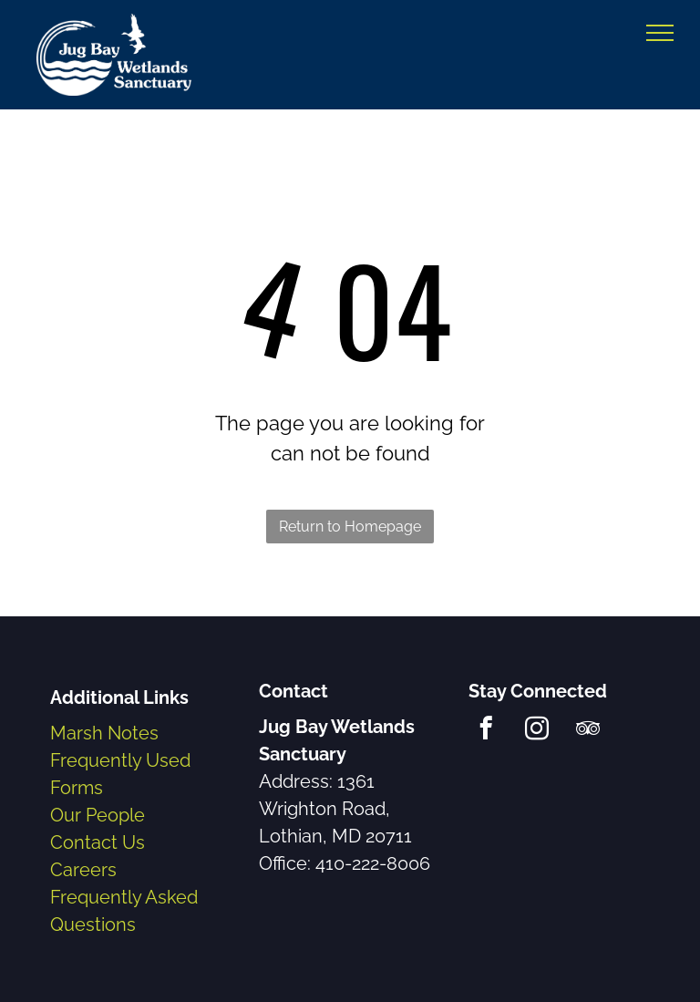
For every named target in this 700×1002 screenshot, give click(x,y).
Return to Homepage (350, 526)
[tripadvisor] (588, 731)
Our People (97, 815)
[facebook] (486, 731)
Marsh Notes (104, 733)
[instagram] (537, 731)
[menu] (660, 33)
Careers (83, 870)
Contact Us (97, 842)
